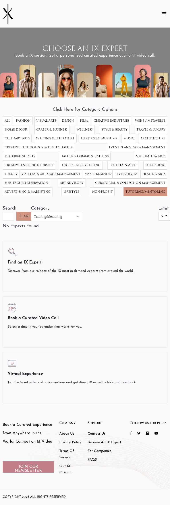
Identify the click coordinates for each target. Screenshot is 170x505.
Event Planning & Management (137, 147)
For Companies (99, 451)
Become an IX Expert (104, 442)
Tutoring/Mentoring (145, 191)
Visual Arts (46, 120)
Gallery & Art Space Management (51, 174)
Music (129, 138)
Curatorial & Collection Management (130, 182)
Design (68, 120)
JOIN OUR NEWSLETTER (28, 469)
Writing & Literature (55, 138)
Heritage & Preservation (26, 182)
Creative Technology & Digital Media (39, 147)
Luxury (11, 174)
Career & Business (52, 129)
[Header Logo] (11, 14)
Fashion (23, 120)
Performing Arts (20, 156)
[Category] (56, 216)
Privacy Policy (70, 442)
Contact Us (97, 434)
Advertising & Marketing (27, 191)
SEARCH (27, 216)
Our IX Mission (65, 469)
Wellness (85, 129)
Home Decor (16, 129)
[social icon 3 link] (150, 433)
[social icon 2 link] (141, 433)
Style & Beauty (115, 129)
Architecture (153, 138)
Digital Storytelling (81, 165)
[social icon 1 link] (133, 433)
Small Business (98, 174)
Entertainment (123, 165)
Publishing (155, 165)
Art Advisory (71, 182)
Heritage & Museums (99, 138)
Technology (126, 174)
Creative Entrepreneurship (29, 165)
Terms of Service (66, 454)
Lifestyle (71, 191)
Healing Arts (153, 174)
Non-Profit (102, 191)
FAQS (92, 459)
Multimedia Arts (150, 156)
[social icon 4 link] (158, 433)
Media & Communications (85, 156)
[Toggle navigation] (164, 13)
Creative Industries (111, 120)
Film (84, 120)
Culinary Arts (17, 138)
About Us (66, 434)
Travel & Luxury (151, 129)
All (7, 120)
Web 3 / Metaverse (150, 120)
